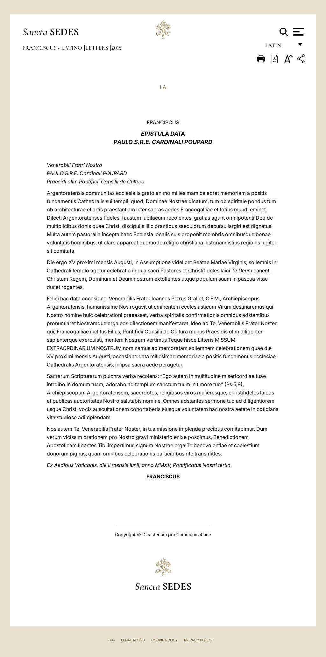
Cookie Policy (164, 640)
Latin (279, 47)
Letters (97, 47)
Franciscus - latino (52, 47)
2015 (116, 47)
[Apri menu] (297, 31)
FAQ (111, 640)
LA (163, 87)
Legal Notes (133, 640)
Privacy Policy (198, 640)
